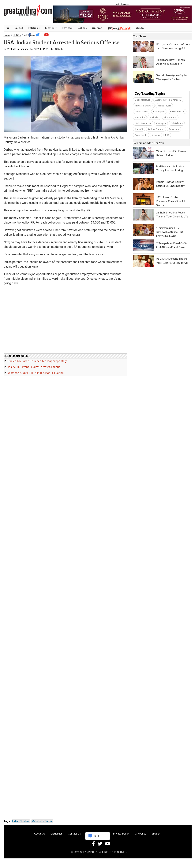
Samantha (140, 117)
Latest (19, 27)
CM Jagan (161, 123)
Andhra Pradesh (156, 129)
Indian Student (21, 818)
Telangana (174, 129)
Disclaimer (56, 831)
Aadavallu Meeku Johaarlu (168, 99)
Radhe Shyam (164, 105)
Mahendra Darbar (42, 818)
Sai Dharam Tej (177, 111)
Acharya (156, 135)
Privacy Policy (121, 831)
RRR (167, 135)
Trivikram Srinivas (144, 105)
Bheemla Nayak (142, 99)
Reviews (67, 27)
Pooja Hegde (141, 135)
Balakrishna (177, 123)
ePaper (156, 831)
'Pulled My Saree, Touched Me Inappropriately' (37, 359)
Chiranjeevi (159, 111)
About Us (39, 831)
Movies (51, 28)
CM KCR (139, 129)
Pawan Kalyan (141, 111)
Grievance (140, 831)
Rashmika (154, 117)
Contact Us (74, 831)
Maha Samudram (143, 123)
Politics (34, 28)
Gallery (82, 27)
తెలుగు (140, 28)
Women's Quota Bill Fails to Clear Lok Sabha (36, 370)
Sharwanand (170, 117)
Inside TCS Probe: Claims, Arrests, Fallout (34, 364)
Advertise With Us (97, 831)
